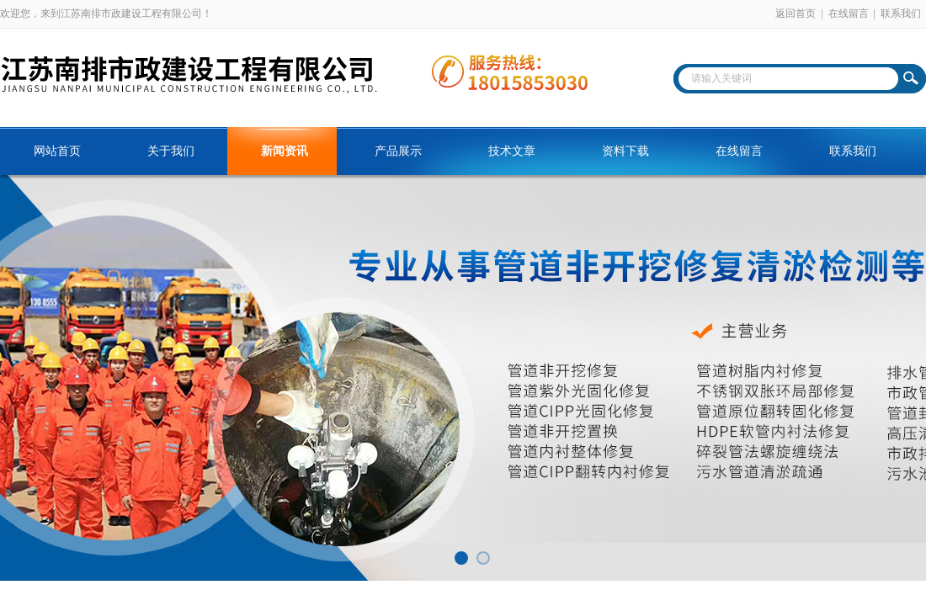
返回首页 (795, 13)
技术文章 (511, 151)
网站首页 (57, 151)
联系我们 (901, 13)
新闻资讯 (284, 151)
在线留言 (848, 13)
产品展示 (398, 151)
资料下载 (625, 151)
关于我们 (170, 151)
